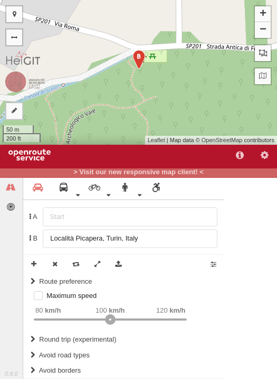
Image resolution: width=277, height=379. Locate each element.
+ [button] (263, 14)
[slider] (110, 319)
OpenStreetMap (222, 140)
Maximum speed (71, 296)
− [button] (263, 30)
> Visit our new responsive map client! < (138, 172)
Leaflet (156, 140)
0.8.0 (11, 374)
